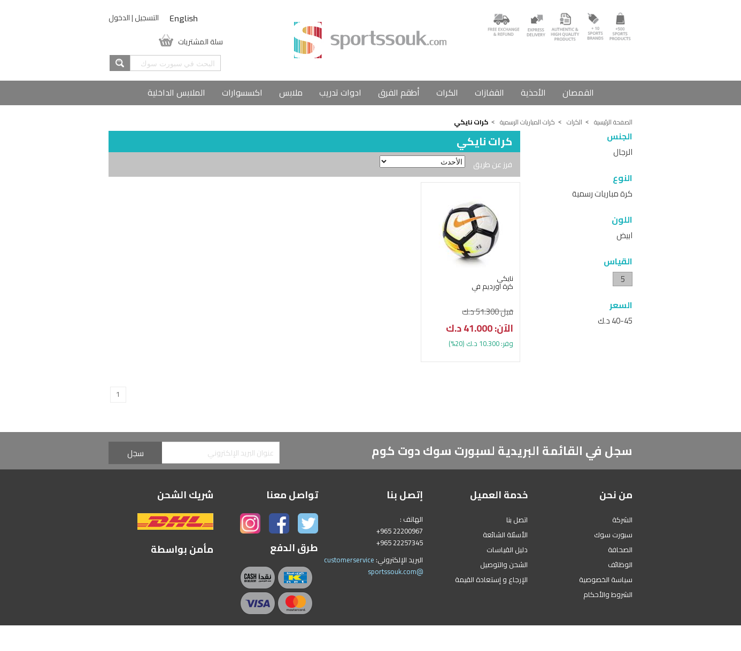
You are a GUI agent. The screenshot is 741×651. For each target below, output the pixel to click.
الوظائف (620, 564)
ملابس (291, 92)
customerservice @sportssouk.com (373, 565)
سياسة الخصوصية (605, 579)
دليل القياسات (507, 549)
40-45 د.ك (615, 320)
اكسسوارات (242, 92)
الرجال (622, 152)
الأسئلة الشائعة (505, 534)
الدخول (119, 18)
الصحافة (620, 549)
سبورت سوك (613, 534)
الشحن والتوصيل (504, 564)
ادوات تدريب (340, 92)
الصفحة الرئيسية (613, 122)
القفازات (489, 92)
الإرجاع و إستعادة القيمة (491, 579)
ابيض (624, 235)
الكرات (447, 92)
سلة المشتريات (200, 40)
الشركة (622, 519)
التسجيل (147, 18)
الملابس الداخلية (176, 92)
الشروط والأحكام (607, 594)
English (183, 18)
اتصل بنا (517, 519)
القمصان (578, 92)
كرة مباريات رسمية (602, 193)
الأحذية (533, 92)
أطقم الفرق (399, 92)
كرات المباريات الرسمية (527, 122)
